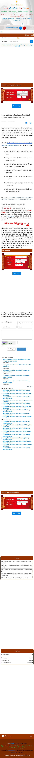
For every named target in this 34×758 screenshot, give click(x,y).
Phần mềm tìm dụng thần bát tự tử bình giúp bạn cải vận (14, 577)
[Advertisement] (17, 66)
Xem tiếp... (30, 386)
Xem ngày (16, 106)
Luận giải (16, 273)
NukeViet (12, 755)
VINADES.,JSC (26, 755)
